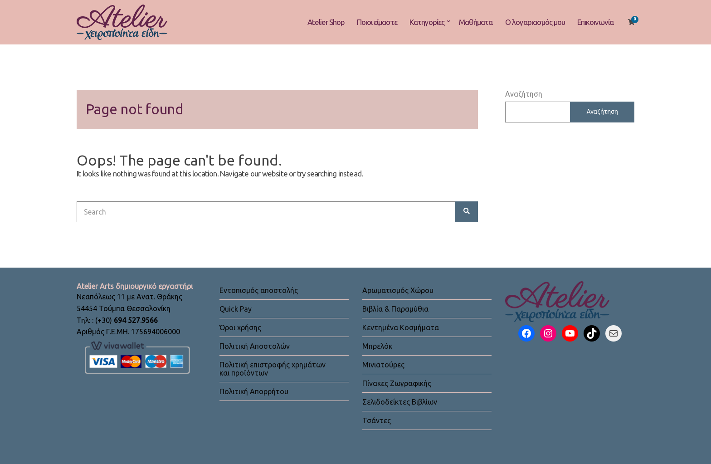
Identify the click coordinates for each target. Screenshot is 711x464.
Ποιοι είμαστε (377, 22)
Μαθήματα (475, 22)
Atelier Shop (326, 22)
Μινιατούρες (383, 365)
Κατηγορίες (426, 22)
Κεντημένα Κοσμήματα (400, 327)
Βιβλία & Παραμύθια (395, 309)
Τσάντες (376, 420)
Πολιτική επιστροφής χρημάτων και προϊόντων (272, 369)
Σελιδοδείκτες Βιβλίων (399, 402)
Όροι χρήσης (240, 327)
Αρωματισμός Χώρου (397, 290)
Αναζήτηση (523, 94)
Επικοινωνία (595, 22)
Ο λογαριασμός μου (535, 22)
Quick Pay (235, 309)
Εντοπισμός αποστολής (258, 290)
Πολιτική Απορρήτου (253, 391)
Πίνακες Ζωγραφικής (396, 383)
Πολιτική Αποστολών (254, 346)
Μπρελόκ (377, 346)
